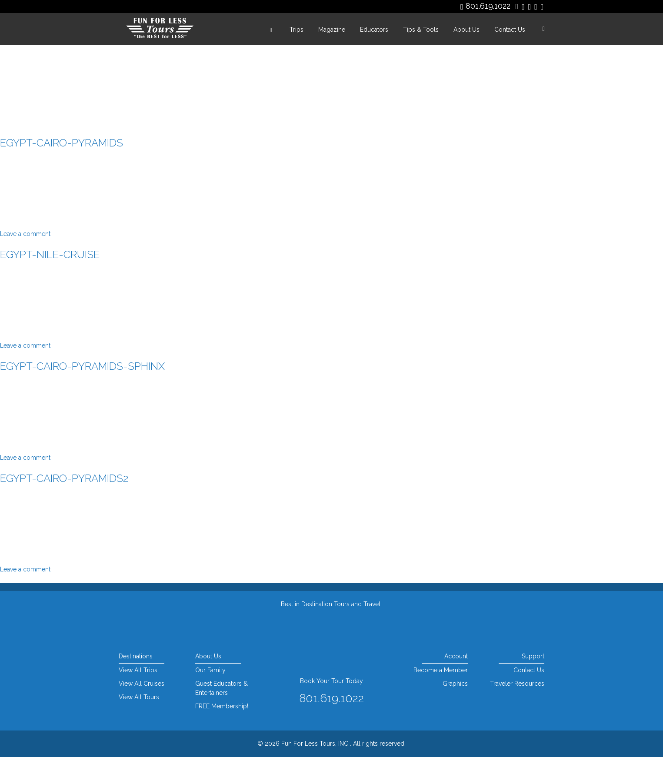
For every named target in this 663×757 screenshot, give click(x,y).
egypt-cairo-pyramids (61, 142)
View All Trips (138, 670)
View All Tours (139, 697)
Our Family (210, 670)
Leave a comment (25, 233)
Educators (374, 29)
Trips (296, 29)
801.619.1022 (488, 5)
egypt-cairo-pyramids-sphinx (82, 366)
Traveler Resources (517, 683)
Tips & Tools (421, 29)
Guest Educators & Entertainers (221, 688)
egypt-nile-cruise (50, 254)
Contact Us (509, 29)
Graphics (455, 683)
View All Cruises (141, 683)
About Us (466, 29)
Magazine (331, 29)
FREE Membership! (221, 706)
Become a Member (440, 670)
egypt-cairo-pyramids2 (64, 478)
